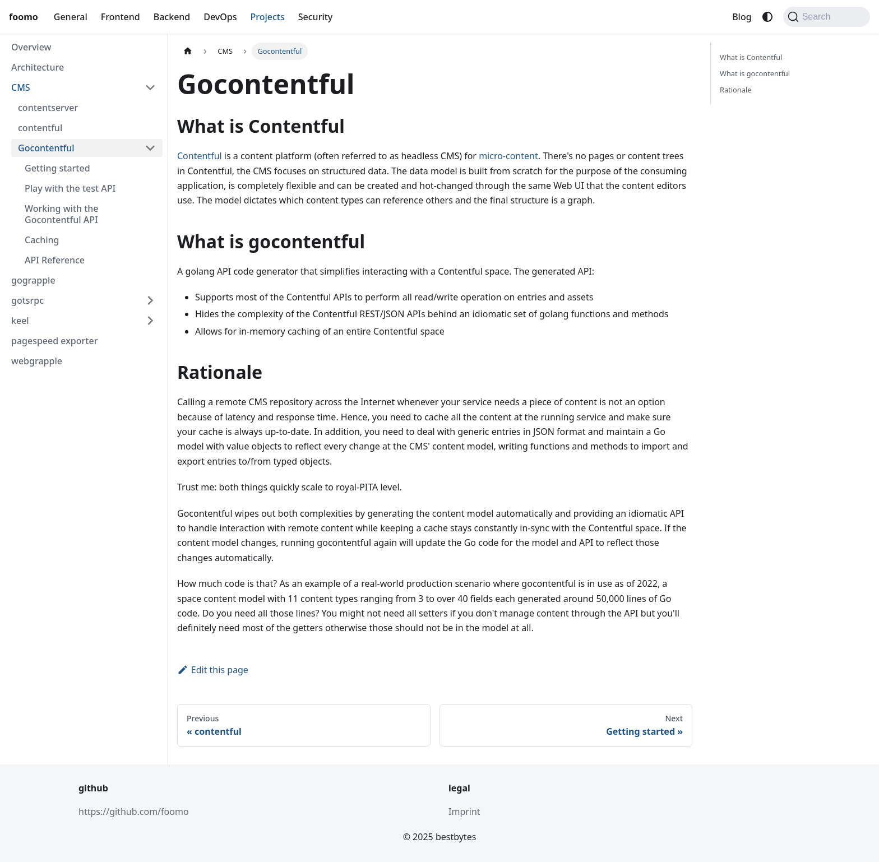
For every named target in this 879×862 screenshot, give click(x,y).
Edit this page (212, 670)
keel (20, 320)
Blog (741, 17)
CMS (20, 87)
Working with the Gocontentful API (62, 214)
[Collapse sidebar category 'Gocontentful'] (150, 148)
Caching (42, 240)
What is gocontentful (755, 73)
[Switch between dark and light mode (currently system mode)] (767, 17)
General (70, 17)
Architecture (37, 67)
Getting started (57, 168)
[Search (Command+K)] (826, 17)
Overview (31, 47)
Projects (268, 17)
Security (315, 17)
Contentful (199, 156)
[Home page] (187, 51)
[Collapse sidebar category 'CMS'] (150, 87)
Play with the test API (70, 188)
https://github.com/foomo (133, 811)
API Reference (55, 260)
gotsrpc (27, 300)
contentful (40, 128)
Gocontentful (46, 148)
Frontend (120, 17)
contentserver (48, 107)
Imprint (464, 811)
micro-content (508, 156)
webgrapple (36, 361)
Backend (172, 17)
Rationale (735, 90)
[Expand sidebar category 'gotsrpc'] (150, 300)
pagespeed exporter (54, 341)
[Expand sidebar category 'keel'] (150, 321)
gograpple (33, 280)
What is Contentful (751, 57)
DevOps (220, 17)
